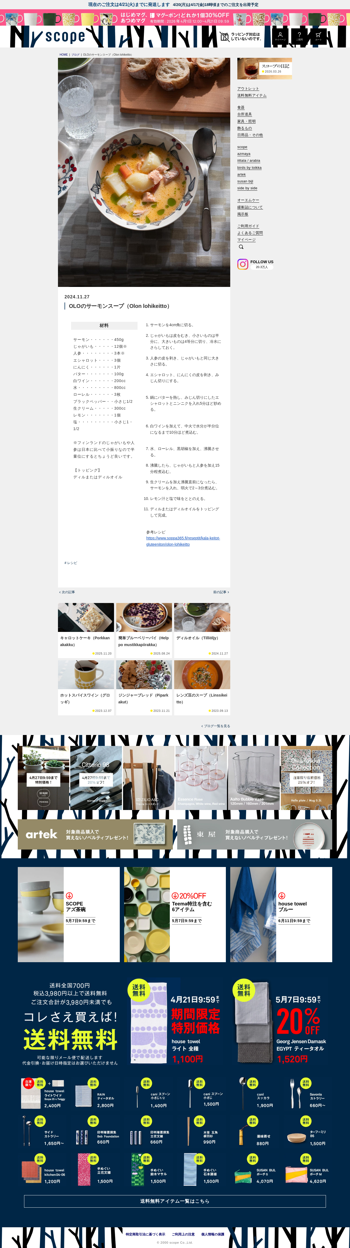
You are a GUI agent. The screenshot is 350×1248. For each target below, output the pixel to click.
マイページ (246, 240)
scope (242, 147)
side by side (247, 188)
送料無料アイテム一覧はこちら (175, 1201)
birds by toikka (249, 168)
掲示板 (242, 214)
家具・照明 (246, 121)
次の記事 (68, 592)
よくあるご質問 (250, 233)
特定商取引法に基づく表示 (145, 1234)
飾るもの (244, 128)
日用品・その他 (250, 135)
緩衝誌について (250, 207)
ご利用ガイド (248, 226)
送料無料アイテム (252, 95)
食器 (241, 107)
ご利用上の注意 (183, 1234)
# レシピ (71, 563)
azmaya (243, 154)
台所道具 (244, 114)
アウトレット (248, 88)
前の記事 (219, 592)
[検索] (241, 247)
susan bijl (245, 181)
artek (241, 174)
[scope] (63, 36)
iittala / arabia (248, 160)
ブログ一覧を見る (217, 726)
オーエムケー (248, 200)
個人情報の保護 (212, 1234)
